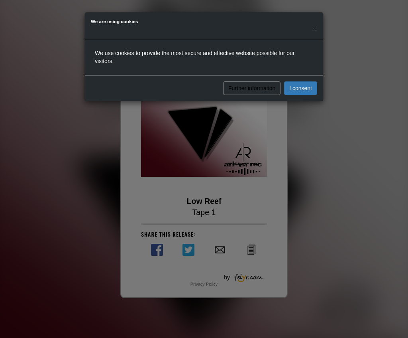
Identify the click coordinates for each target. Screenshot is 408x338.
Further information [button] (251, 88)
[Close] (314, 28)
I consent (300, 88)
